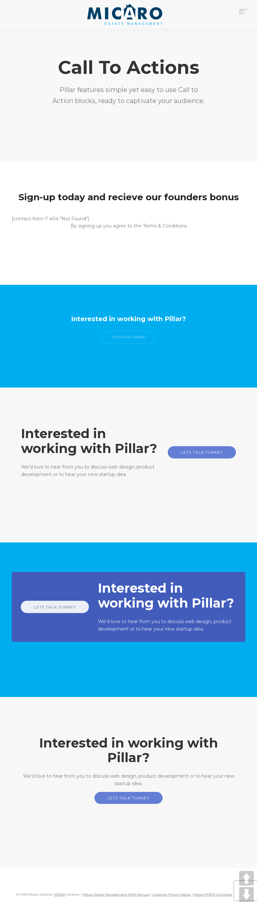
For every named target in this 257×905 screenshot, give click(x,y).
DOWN (246, 894)
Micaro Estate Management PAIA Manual (116, 894)
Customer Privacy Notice (171, 894)
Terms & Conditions (165, 226)
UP (246, 878)
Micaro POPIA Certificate (213, 894)
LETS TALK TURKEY (202, 452)
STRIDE (59, 894)
